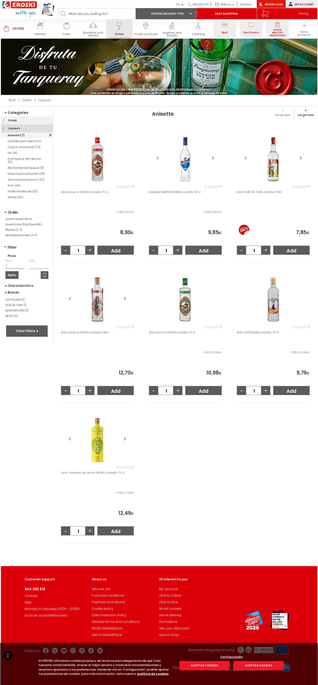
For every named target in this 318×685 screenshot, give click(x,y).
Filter (12, 247)
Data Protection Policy (109, 615)
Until (32, 261)
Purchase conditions (108, 595)
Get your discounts (174, 628)
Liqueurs (14, 128)
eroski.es (245, 4)
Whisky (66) (15, 197)
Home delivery (170, 615)
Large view (306, 115)
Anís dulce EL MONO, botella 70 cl (84, 192)
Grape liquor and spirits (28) (26, 174)
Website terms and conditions (115, 621)
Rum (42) (14, 185)
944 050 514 (200, 4)
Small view (283, 115)
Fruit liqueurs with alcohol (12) (24, 160)
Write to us (227, 4)
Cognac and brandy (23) (24, 147)
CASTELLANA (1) (15, 299)
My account (300, 4)
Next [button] (213, 158)
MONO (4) (11, 316)
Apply (12, 275)
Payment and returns (108, 602)
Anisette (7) (16, 135)
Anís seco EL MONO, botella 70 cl (172, 332)
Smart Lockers (170, 608)
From (8, 261)
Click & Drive (168, 602)
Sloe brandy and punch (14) (26, 179)
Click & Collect (170, 595)
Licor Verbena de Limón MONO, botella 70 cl (92, 473)
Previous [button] (157, 158)
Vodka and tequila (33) (23, 191)
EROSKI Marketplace (107, 628)
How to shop (169, 635)
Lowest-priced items (18, 219)
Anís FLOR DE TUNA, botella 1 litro (259, 192)
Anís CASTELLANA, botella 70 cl (258, 332)
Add (115, 250)
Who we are (101, 589)
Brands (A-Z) (13, 230)
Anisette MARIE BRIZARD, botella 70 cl (174, 192)
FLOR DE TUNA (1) (15, 305)
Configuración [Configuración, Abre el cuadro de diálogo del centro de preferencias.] (231, 678)
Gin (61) (12, 153)
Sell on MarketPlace (107, 635)
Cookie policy (102, 608)
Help (28, 602)
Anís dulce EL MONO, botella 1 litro (84, 332)
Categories (18, 112)
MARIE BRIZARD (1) (16, 310)
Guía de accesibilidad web (46, 615)
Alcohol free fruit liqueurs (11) (26, 168)
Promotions (168, 621)
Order (13, 212)
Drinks (12, 120)
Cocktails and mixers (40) (24, 141)
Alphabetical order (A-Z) (21, 235)
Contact (31, 595)
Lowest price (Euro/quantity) (23, 224)
